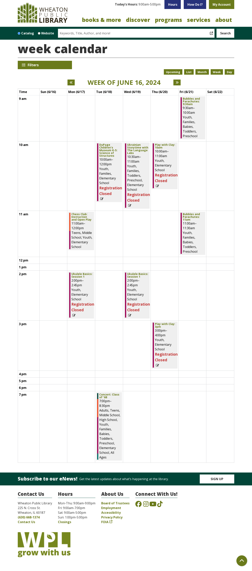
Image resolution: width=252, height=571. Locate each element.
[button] (137, 4)
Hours (172, 4)
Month (202, 72)
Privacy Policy (111, 517)
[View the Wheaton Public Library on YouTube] (152, 505)
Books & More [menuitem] (101, 19)
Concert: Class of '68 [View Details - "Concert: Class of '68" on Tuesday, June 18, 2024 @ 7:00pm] (109, 396)
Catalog (27, 33)
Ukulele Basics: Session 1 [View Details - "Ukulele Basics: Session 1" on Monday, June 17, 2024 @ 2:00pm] (81, 275)
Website (47, 33)
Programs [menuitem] (168, 19)
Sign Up (217, 479)
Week (217, 72)
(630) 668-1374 (29, 517)
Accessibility (111, 512)
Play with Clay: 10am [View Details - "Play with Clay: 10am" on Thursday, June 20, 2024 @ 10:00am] (165, 146)
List (189, 72)
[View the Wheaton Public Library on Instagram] (146, 505)
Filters (34, 65)
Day (229, 72)
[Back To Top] (241, 560)
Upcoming (173, 72)
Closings (64, 522)
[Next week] (177, 82)
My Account (222, 4)
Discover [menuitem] (138, 19)
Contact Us (26, 522)
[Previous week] (71, 82)
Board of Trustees (115, 503)
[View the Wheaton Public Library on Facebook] (138, 505)
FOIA (104, 522)
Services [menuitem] (198, 19)
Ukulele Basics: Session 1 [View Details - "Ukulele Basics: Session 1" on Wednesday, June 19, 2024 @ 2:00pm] (137, 275)
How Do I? (195, 4)
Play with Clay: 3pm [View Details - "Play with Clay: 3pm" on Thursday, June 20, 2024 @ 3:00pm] (165, 325)
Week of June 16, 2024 (124, 82)
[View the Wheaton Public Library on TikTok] (160, 505)
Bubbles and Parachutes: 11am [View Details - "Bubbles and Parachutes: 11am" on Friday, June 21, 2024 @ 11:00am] (191, 217)
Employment (111, 508)
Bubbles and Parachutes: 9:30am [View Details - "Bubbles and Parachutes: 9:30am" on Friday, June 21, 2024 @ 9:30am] (191, 101)
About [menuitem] (223, 19)
